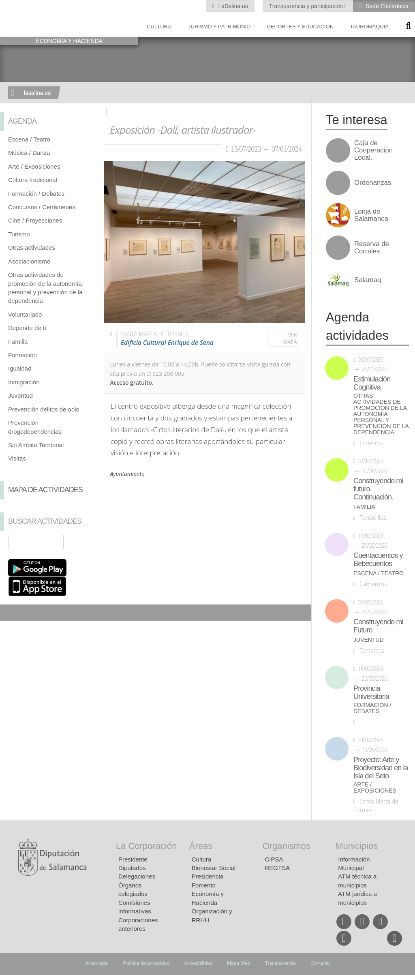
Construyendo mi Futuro (378, 626)
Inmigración (24, 382)
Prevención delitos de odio (43, 409)
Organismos (287, 846)
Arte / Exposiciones (34, 166)
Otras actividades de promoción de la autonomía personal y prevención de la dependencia (381, 414)
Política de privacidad (146, 963)
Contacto (320, 963)
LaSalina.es (232, 6)
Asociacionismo (29, 261)
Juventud (20, 395)
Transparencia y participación (306, 6)
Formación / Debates (36, 193)
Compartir (10, 612)
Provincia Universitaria (371, 692)
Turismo (19, 234)
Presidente (133, 859)
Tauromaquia (369, 27)
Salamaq (367, 280)
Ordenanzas (372, 182)
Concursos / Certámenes (41, 207)
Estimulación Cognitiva (371, 383)
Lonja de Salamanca (371, 215)
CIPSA (274, 859)
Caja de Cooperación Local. (373, 150)
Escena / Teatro (29, 139)
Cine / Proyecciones (35, 220)
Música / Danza (29, 152)
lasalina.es (37, 93)
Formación (22, 354)
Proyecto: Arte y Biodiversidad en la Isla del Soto (380, 768)
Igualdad (20, 368)
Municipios (357, 846)
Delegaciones (136, 876)
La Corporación (146, 846)
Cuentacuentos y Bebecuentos (378, 559)
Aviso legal (97, 963)
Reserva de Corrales (371, 247)
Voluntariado (25, 314)
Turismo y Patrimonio (219, 27)
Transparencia (280, 963)
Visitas (17, 458)
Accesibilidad (198, 963)
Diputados (132, 867)
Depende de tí (27, 327)
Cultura (159, 27)
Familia (18, 341)
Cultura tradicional (32, 179)
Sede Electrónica (386, 6)
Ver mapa (290, 338)
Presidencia (207, 876)
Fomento (204, 885)
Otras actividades (31, 247)
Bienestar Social (213, 867)
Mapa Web (238, 963)
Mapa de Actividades (45, 490)
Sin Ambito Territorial (36, 444)
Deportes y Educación (300, 27)
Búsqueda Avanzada (86, 542)
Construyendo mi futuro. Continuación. (378, 489)
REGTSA (277, 867)
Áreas (200, 846)
